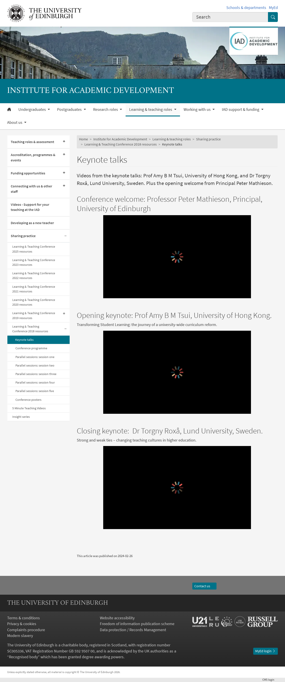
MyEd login (265, 651)
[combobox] (230, 17)
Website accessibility (117, 618)
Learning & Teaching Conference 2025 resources (33, 248)
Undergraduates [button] (32, 109)
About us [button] (15, 122)
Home (83, 139)
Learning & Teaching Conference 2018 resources (30, 328)
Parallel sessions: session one (34, 357)
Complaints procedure (26, 629)
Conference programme (31, 348)
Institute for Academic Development (120, 139)
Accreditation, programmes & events (33, 157)
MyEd (273, 7)
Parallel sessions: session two (34, 365)
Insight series (21, 417)
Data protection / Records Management (133, 629)
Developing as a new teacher (32, 223)
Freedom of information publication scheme (137, 623)
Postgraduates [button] (70, 109)
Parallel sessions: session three (35, 374)
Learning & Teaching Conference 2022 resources (33, 275)
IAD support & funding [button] (241, 109)
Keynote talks (24, 340)
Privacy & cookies (21, 623)
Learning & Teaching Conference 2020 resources (33, 302)
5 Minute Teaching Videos (29, 408)
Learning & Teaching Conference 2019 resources (33, 315)
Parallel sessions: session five (34, 391)
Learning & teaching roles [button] (151, 109)
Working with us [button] (198, 109)
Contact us (204, 586)
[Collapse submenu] (66, 235)
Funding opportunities (28, 173)
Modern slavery (20, 635)
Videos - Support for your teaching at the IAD (30, 207)
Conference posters (28, 400)
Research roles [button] (106, 109)
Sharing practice (23, 236)
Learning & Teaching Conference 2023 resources (33, 262)
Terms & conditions (23, 618)
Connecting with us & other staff (31, 188)
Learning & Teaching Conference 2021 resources (33, 289)
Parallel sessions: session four (35, 382)
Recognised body (23, 656)
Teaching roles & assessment (32, 142)
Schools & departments (246, 7)
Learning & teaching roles (171, 139)
